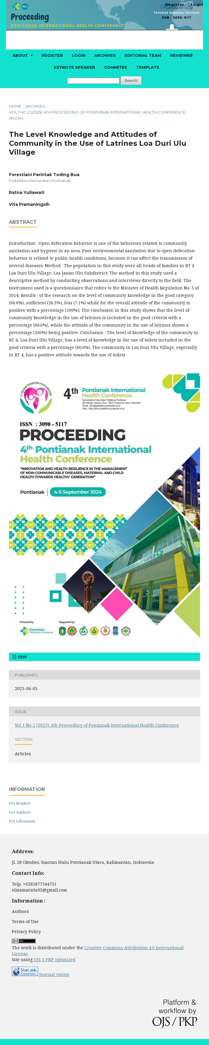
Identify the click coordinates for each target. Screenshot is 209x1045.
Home (15, 106)
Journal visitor (54, 974)
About (20, 55)
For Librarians (22, 821)
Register (52, 55)
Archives (105, 55)
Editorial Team (143, 55)
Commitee (115, 67)
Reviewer (181, 55)
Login (78, 55)
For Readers (20, 803)
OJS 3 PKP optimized (54, 959)
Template (147, 67)
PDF (22, 656)
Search (131, 80)
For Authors (20, 812)
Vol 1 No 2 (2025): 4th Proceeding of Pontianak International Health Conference (97, 112)
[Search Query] (93, 81)
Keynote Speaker (74, 67)
